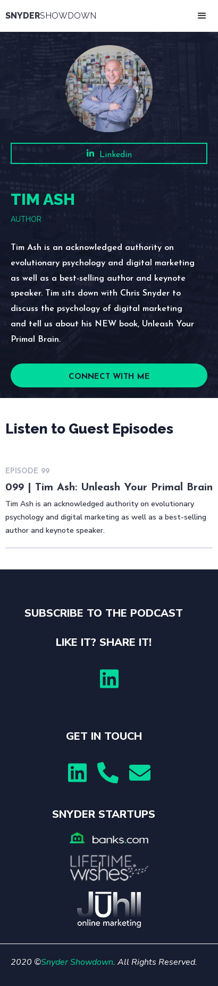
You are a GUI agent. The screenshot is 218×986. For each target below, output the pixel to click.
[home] (53, 16)
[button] (202, 16)
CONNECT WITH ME (109, 377)
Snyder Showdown (77, 962)
